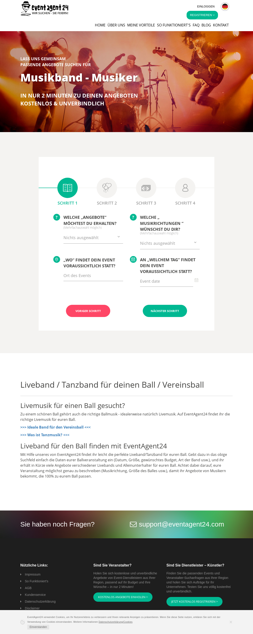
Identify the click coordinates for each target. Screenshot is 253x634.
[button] (225, 6)
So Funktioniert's (36, 581)
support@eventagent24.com (181, 524)
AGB (28, 588)
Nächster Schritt (165, 311)
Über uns (116, 25)
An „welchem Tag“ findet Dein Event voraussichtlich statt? (162, 265)
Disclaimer (32, 608)
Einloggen (206, 6)
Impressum (32, 574)
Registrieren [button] (202, 15)
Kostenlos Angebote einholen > (123, 597)
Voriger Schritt (88, 311)
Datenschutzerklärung (40, 601)
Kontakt (221, 25)
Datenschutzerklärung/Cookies (116, 622)
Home (100, 25)
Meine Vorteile (141, 25)
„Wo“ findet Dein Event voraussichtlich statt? (84, 262)
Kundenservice (35, 595)
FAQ (196, 25)
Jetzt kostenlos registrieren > (194, 601)
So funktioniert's (174, 25)
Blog (206, 25)
